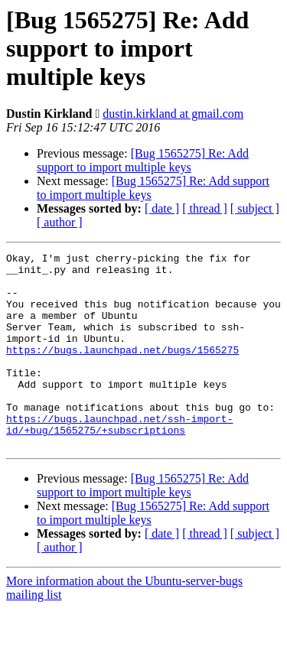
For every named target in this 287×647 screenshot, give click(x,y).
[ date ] (162, 208)
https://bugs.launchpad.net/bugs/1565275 (122, 370)
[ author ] (60, 222)
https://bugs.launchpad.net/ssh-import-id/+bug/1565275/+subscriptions (119, 459)
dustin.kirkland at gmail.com (173, 113)
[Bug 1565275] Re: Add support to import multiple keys (143, 160)
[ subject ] (254, 208)
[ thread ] (204, 208)
